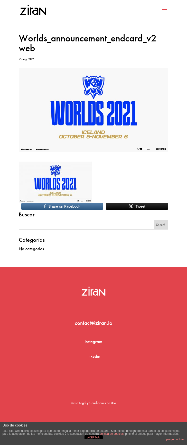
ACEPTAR (93, 437)
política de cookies (112, 433)
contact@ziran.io (93, 323)
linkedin (93, 356)
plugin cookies (175, 439)
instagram (93, 341)
